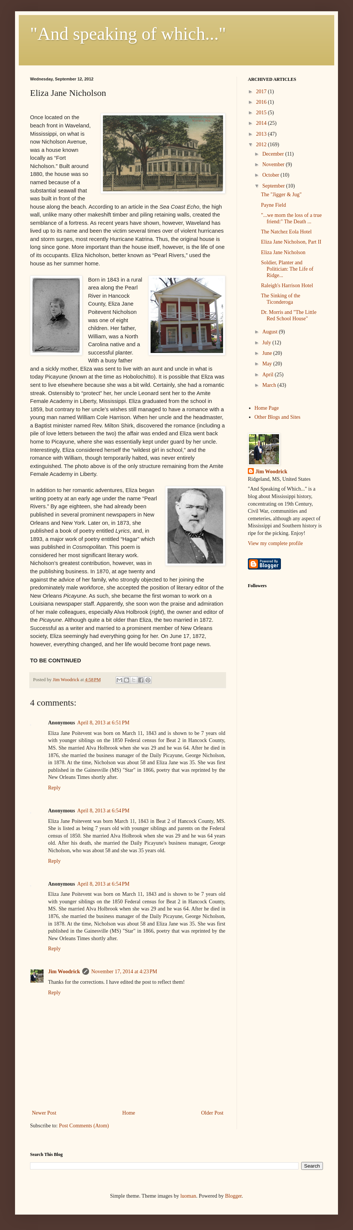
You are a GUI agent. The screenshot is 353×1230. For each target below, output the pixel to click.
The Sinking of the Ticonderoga (280, 299)
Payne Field (273, 205)
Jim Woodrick (64, 971)
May (267, 364)
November (274, 164)
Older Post (212, 1113)
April (268, 374)
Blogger (233, 1196)
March (269, 385)
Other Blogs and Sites (278, 417)
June (267, 353)
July (267, 342)
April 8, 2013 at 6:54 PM (103, 810)
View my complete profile (275, 543)
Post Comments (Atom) (84, 1126)
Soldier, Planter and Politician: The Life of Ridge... (287, 269)
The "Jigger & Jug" (281, 194)
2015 (262, 112)
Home (128, 1113)
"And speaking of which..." (128, 34)
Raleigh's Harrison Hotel (287, 285)
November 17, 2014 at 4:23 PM (124, 971)
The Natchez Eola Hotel (286, 232)
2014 (262, 123)
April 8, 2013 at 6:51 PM (103, 723)
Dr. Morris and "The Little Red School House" (289, 315)
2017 (262, 91)
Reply (54, 788)
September (274, 186)
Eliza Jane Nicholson (283, 252)
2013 (262, 134)
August (270, 332)
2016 (262, 102)
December (273, 154)
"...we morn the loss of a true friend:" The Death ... (291, 218)
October (271, 175)
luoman (188, 1196)
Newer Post (44, 1113)
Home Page (267, 408)
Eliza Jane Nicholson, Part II (291, 242)
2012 (262, 144)
